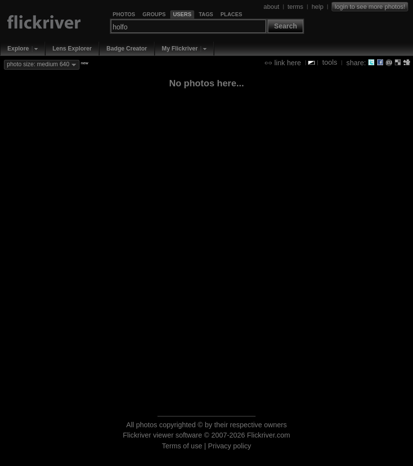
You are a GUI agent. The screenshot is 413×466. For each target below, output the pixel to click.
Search (285, 26)
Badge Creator (126, 48)
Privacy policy (229, 446)
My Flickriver (180, 48)
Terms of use (182, 446)
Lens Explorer (72, 48)
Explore (18, 48)
